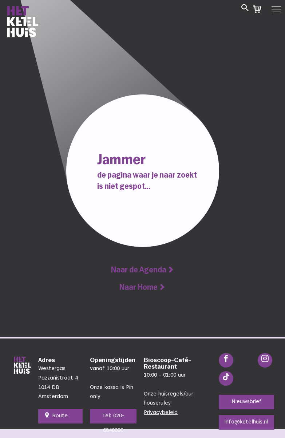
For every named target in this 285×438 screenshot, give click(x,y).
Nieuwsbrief (246, 402)
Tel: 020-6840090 (113, 418)
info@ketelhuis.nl (246, 422)
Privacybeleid (161, 412)
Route (56, 416)
